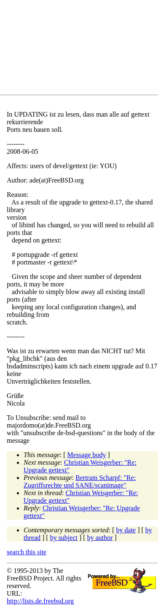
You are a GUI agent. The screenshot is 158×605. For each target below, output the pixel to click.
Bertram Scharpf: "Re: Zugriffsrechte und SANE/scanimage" (80, 481)
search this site (26, 552)
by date (126, 530)
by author (100, 537)
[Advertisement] (82, 49)
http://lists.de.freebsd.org (40, 601)
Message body (86, 454)
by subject (64, 537)
